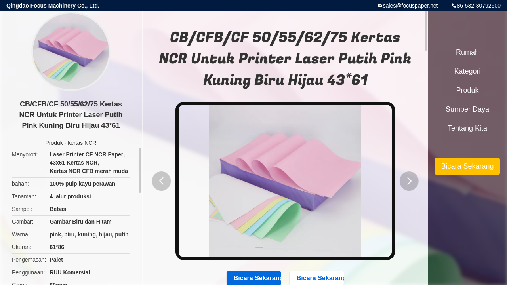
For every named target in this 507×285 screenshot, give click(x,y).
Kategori (467, 71)
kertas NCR (82, 143)
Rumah (467, 52)
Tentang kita (467, 128)
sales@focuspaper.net (410, 5)
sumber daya (467, 109)
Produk (54, 143)
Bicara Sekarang (467, 166)
